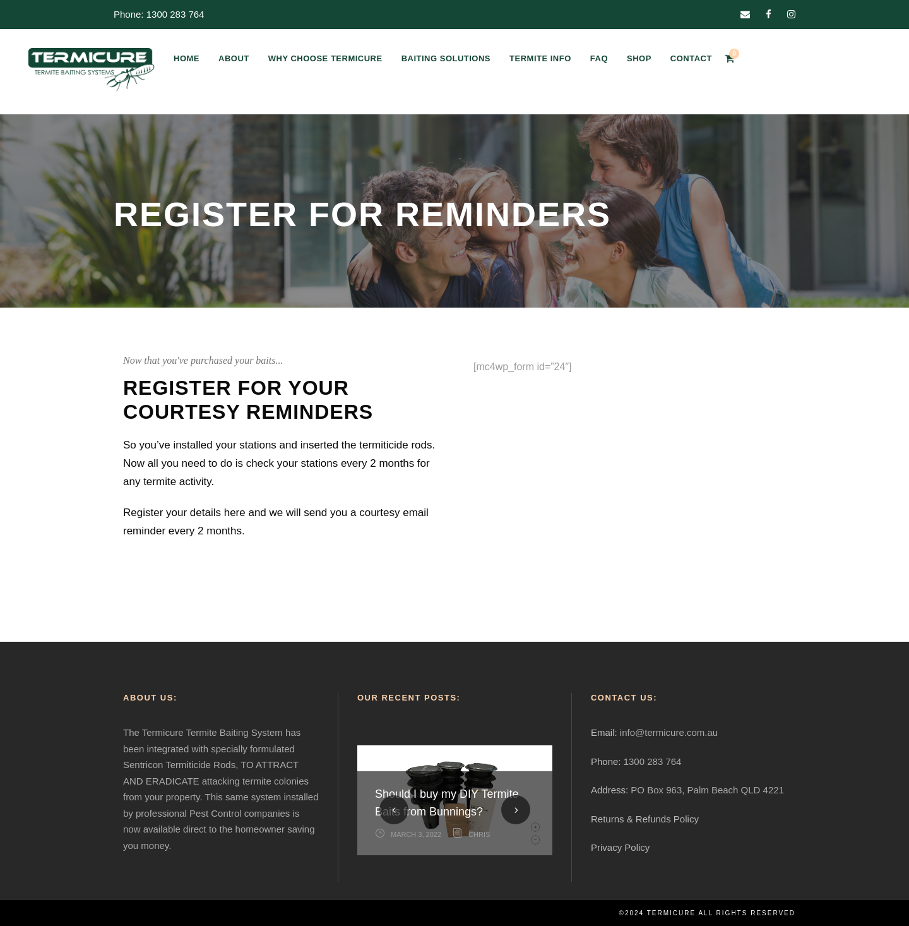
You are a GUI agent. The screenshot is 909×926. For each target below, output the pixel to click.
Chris (479, 834)
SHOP (639, 58)
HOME (186, 58)
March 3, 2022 (416, 834)
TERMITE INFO (540, 58)
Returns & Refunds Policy (645, 819)
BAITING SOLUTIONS (445, 58)
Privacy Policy (620, 847)
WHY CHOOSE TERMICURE (325, 58)
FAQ (599, 58)
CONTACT (691, 58)
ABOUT (233, 58)
